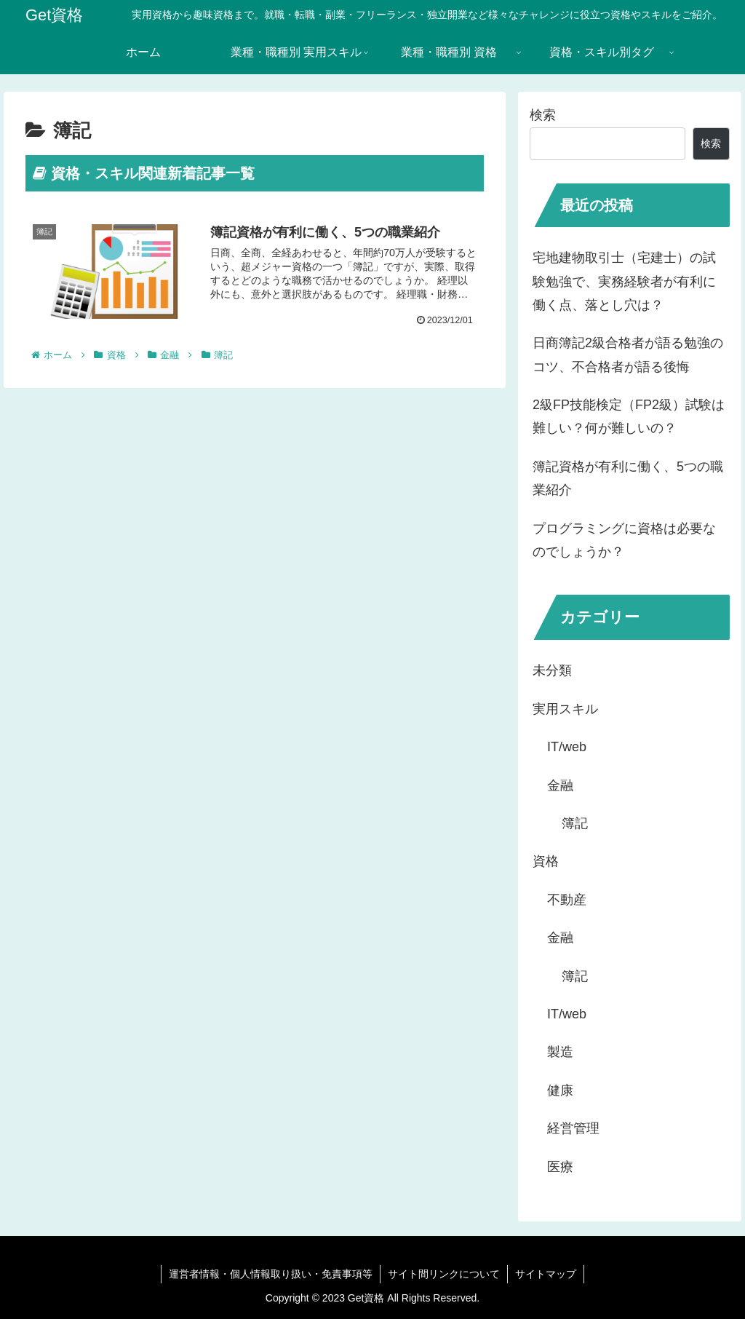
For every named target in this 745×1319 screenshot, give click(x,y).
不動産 (566, 899)
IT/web (566, 747)
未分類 (552, 670)
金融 (560, 785)
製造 (560, 1052)
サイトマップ (545, 1274)
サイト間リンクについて (444, 1274)
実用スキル (565, 709)
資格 (546, 861)
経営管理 (573, 1128)
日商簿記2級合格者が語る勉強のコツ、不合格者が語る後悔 (628, 354)
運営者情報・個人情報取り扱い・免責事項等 (270, 1274)
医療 (560, 1167)
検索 (543, 115)
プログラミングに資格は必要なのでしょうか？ (624, 540)
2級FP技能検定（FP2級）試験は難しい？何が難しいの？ (629, 416)
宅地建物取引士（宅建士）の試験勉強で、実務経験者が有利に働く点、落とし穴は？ (624, 281)
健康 (560, 1090)
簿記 (575, 823)
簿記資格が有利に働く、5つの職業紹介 (628, 478)
